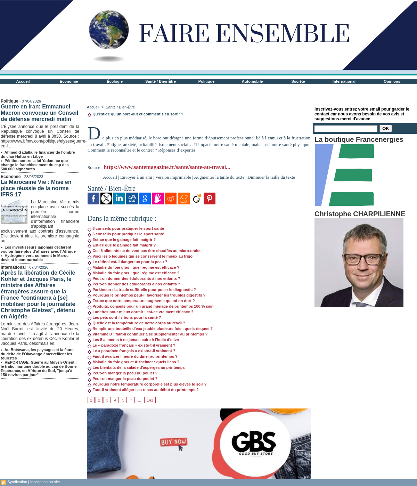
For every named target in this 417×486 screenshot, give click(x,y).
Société (298, 81)
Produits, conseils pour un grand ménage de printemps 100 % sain (150, 306)
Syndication (17, 482)
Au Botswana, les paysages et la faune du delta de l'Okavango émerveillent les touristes (37, 354)
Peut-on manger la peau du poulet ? (122, 373)
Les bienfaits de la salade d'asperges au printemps (136, 367)
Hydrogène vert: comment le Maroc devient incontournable (34, 257)
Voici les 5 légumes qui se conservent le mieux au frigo (140, 256)
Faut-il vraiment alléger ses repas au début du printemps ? (143, 390)
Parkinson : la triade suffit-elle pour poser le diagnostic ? (142, 289)
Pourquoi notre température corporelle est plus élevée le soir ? (147, 384)
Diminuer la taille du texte (271, 177)
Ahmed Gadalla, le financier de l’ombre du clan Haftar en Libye (38, 154)
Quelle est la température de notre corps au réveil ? (136, 323)
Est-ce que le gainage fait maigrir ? (122, 239)
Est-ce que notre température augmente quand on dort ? (141, 301)
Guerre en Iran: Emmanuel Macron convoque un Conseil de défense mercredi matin (39, 113)
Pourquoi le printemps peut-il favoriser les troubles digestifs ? (146, 295)
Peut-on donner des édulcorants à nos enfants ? (134, 278)
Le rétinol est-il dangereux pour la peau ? (127, 262)
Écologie (115, 81)
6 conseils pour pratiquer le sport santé (126, 228)
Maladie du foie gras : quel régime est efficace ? (133, 267)
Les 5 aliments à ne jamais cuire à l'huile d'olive (133, 340)
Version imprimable (173, 177)
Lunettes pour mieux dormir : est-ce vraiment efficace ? (140, 312)
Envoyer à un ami (136, 177)
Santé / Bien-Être (160, 81)
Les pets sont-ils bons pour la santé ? (124, 317)
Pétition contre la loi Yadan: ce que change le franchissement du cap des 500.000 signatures (35, 165)
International (344, 81)
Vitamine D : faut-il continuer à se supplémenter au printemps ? (147, 334)
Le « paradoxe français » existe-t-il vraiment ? (131, 345)
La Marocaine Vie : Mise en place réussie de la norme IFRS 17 (36, 188)
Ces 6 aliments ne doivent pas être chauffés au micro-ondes (145, 251)
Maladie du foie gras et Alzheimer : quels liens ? (133, 362)
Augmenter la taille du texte (219, 177)
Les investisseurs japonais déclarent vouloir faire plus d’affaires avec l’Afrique (38, 249)
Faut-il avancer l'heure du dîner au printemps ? (133, 356)
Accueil (23, 81)
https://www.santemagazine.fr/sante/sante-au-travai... (167, 167)
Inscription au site (45, 482)
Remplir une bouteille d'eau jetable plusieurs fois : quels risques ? (150, 328)
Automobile (252, 81)
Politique (206, 81)
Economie (69, 81)
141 (150, 400)
